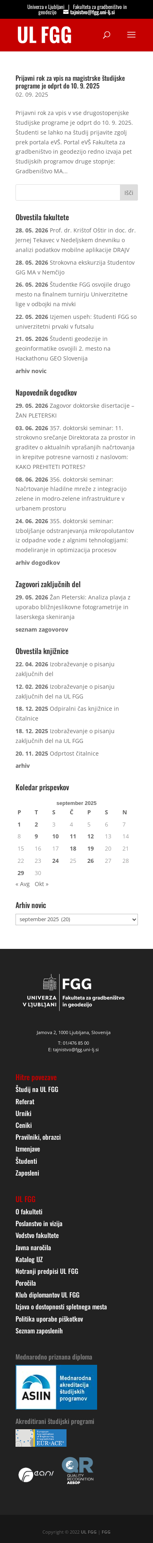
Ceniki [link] (24, 1125)
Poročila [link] (26, 1283)
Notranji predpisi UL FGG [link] (47, 1271)
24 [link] (55, 860)
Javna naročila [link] (33, 1247)
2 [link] (36, 824)
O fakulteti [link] (29, 1211)
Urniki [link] (23, 1113)
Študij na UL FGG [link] (37, 1089)
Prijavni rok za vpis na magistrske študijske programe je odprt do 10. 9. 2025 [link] (70, 82)
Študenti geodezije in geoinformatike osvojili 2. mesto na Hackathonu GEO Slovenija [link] (63, 348)
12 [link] (90, 836)
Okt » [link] (42, 884)
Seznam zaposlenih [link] (39, 1330)
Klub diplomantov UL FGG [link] (48, 1295)
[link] (44, 34)
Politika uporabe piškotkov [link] (49, 1319)
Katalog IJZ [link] (29, 1259)
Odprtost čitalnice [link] (74, 753)
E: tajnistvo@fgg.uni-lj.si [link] (73, 1049)
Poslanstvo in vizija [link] (39, 1223)
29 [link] (21, 873)
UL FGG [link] (89, 1532)
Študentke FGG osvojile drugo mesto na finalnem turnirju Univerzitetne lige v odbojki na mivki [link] (73, 294)
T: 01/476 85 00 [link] (73, 1043)
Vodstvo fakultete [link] (37, 1235)
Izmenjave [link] (28, 1149)
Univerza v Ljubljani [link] (45, 6)
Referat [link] (25, 1101)
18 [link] (73, 848)
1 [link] (19, 824)
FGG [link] (106, 1532)
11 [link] (73, 836)
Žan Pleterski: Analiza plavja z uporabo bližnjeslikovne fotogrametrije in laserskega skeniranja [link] (73, 607)
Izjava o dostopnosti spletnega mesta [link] (61, 1306)
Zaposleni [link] (27, 1173)
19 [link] (90, 848)
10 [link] (55, 836)
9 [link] (36, 836)
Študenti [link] (26, 1161)
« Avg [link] (23, 884)
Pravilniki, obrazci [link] (38, 1137)
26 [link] (90, 860)
